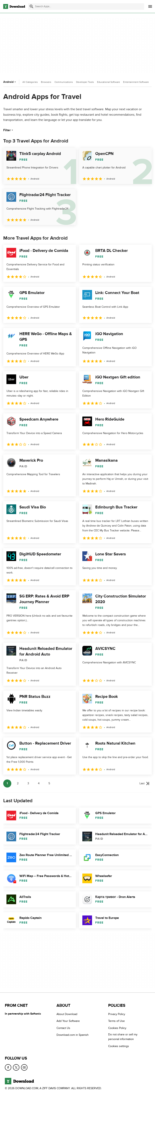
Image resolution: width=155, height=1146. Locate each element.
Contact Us (63, 1028)
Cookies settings (118, 1046)
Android (10, 82)
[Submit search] (31, 6)
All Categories (30, 82)
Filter (8, 130)
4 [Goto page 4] (39, 783)
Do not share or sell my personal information (122, 1037)
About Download (67, 1014)
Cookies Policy (117, 1028)
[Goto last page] (144, 783)
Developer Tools (85, 82)
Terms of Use (116, 1021)
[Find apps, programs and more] (86, 6)
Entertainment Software (136, 82)
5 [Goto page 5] (49, 783)
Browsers (46, 82)
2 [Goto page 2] (18, 783)
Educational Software (108, 82)
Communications (63, 82)
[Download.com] (14, 6)
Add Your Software (68, 1021)
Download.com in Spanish (73, 1035)
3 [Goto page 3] (28, 783)
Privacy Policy (116, 1014)
